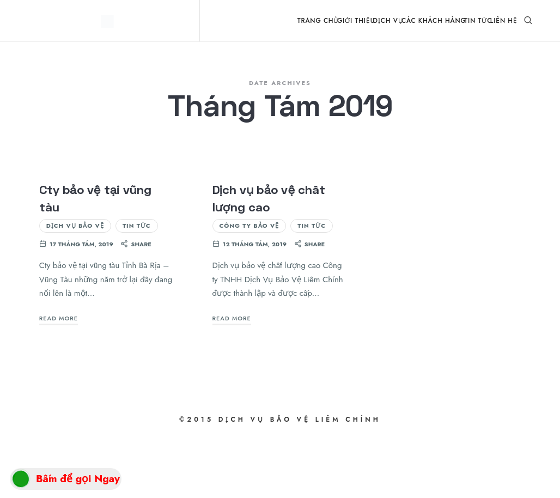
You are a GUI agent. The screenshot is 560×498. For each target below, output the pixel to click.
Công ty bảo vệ (249, 286)
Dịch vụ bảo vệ (75, 286)
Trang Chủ (318, 20)
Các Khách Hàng (433, 20)
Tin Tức (478, 20)
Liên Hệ (504, 20)
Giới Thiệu (356, 20)
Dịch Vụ (388, 20)
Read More (58, 378)
